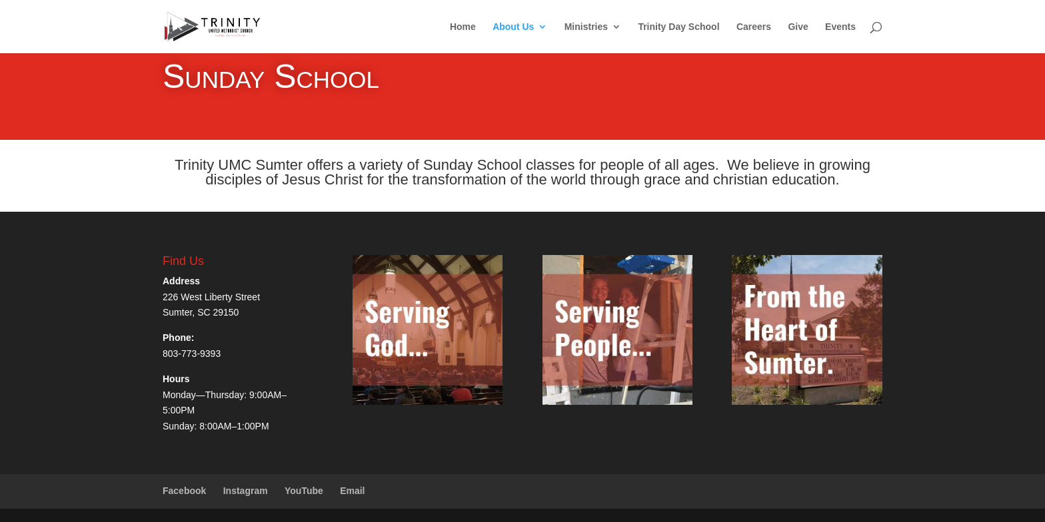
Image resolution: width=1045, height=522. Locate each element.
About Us (513, 27)
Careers (753, 27)
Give (798, 27)
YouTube (304, 490)
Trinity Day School (678, 27)
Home (463, 27)
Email (352, 490)
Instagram (245, 490)
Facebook (184, 490)
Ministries (586, 27)
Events (840, 27)
